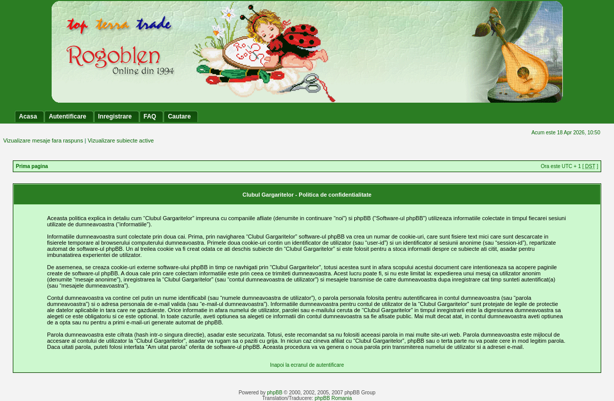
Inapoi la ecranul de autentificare (307, 365)
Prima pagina (32, 166)
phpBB (274, 392)
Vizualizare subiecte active (120, 140)
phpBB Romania (333, 398)
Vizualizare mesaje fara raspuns (43, 140)
